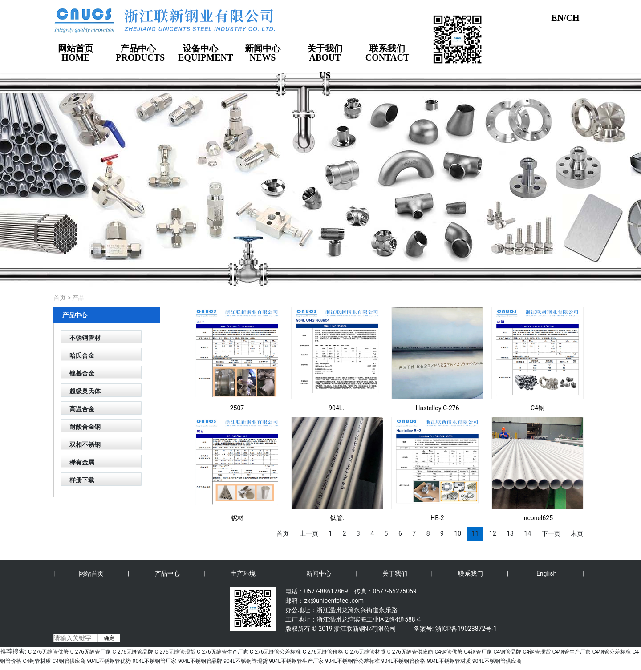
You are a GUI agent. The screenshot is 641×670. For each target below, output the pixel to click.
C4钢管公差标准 (611, 652)
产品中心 (167, 573)
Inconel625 (537, 517)
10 (457, 533)
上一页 (309, 533)
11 (475, 533)
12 (492, 533)
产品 (78, 297)
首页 (59, 297)
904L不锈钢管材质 (449, 661)
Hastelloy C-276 (437, 408)
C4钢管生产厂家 (571, 652)
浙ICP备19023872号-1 (466, 628)
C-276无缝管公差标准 (275, 652)
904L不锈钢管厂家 (155, 661)
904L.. (337, 408)
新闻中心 (318, 573)
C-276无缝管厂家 (90, 652)
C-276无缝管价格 (323, 652)
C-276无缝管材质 (365, 652)
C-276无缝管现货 (174, 652)
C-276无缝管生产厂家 (222, 652)
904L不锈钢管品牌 (200, 661)
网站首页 (91, 573)
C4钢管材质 (37, 661)
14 (527, 533)
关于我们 (394, 573)
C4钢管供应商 (69, 661)
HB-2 (437, 517)
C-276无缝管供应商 (410, 652)
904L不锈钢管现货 (245, 661)
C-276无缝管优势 (48, 652)
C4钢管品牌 (508, 652)
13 (510, 533)
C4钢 (537, 408)
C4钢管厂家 (478, 652)
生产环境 (243, 573)
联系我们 (470, 573)
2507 (237, 408)
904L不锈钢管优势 (109, 661)
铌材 (237, 517)
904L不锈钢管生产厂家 (296, 661)
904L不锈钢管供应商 (497, 661)
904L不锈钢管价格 (403, 661)
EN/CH (565, 18)
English (546, 573)
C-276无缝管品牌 (133, 652)
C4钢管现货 (537, 652)
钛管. (337, 517)
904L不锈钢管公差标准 (352, 661)
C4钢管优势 (448, 652)
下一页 (551, 533)
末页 (577, 533)
